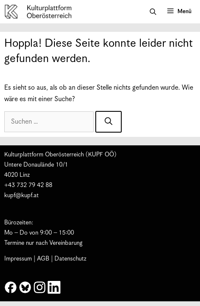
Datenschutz (70, 258)
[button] (153, 12)
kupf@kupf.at (21, 195)
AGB (43, 258)
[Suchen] (108, 122)
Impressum (18, 258)
